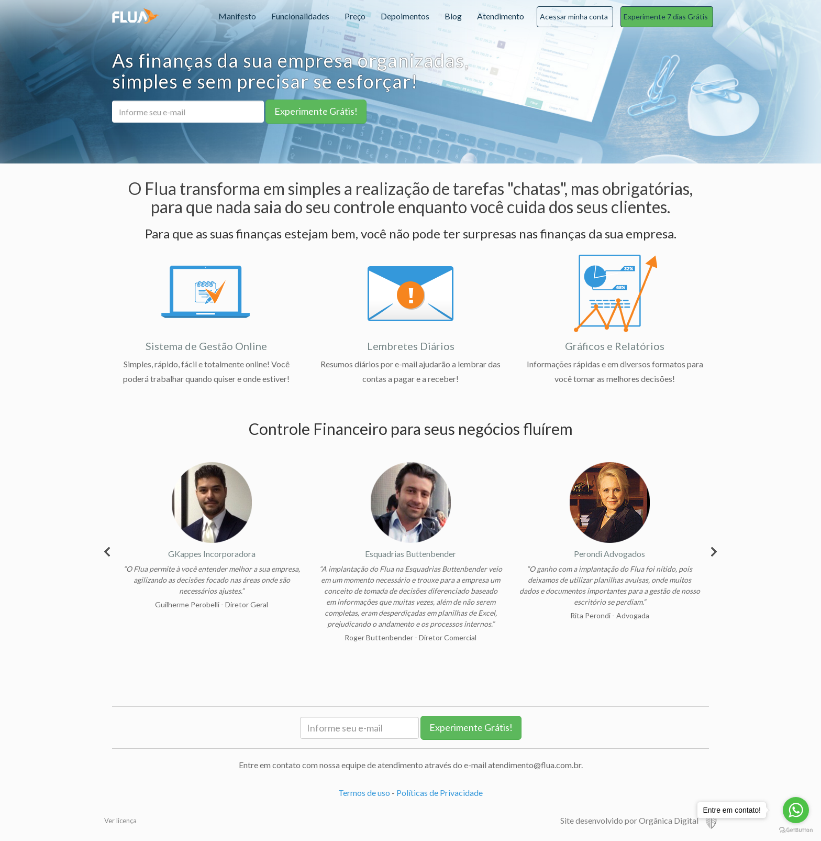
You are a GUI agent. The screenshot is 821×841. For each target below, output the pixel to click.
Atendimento (500, 16)
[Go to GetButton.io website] (796, 830)
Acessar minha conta (574, 16)
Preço (355, 16)
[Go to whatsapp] (796, 810)
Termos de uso (364, 793)
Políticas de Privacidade (439, 793)
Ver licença (120, 820)
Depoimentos (405, 16)
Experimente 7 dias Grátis (666, 16)
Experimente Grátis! (316, 111)
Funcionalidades (300, 16)
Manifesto (237, 16)
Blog (453, 16)
